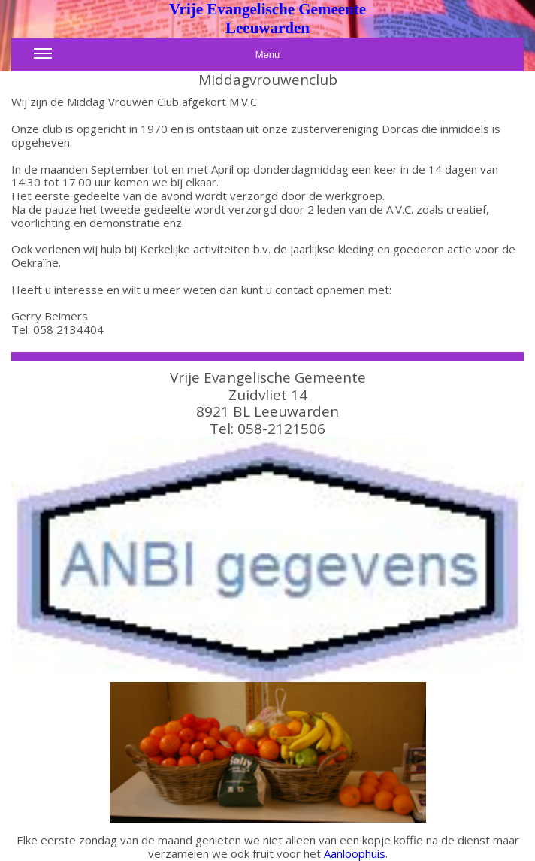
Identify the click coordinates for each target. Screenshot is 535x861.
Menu (157, 58)
